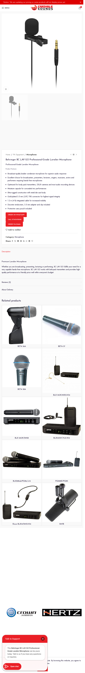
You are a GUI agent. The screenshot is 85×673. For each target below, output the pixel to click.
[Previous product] (71, 270)
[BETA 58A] (21, 484)
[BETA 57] (61, 441)
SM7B (61, 640)
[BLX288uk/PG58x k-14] (21, 575)
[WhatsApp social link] (26, 357)
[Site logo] (42, 7)
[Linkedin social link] (23, 357)
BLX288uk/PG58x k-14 (22, 597)
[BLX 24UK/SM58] (21, 532)
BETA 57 (61, 462)
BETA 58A (22, 505)
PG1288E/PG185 (61, 597)
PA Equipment (18, 270)
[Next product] (76, 270)
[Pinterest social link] (21, 357)
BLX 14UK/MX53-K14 (61, 511)
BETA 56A (22, 462)
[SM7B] (61, 618)
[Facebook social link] (12, 357)
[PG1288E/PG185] (61, 575)
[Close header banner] (80, 2)
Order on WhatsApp (16, 331)
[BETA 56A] (21, 441)
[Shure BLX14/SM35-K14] (21, 618)
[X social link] (15, 357)
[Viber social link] (32, 357)
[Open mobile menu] (6, 8)
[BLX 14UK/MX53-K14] (61, 487)
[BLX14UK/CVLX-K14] (61, 532)
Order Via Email (14, 340)
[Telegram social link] (29, 357)
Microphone (31, 270)
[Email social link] (18, 357)
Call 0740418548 (14, 335)
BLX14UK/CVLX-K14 (61, 554)
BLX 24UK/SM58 (22, 554)
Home (8, 270)
